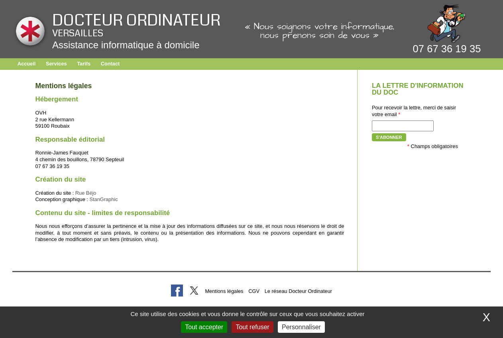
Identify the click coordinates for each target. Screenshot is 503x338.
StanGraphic (103, 199)
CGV (253, 291)
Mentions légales (224, 291)
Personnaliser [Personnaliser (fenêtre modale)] (301, 327)
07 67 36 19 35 (447, 48)
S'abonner (389, 137)
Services (56, 64)
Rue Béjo (85, 193)
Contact (110, 64)
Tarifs (83, 64)
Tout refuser (252, 327)
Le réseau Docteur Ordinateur (298, 291)
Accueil (27, 64)
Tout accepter (204, 327)
